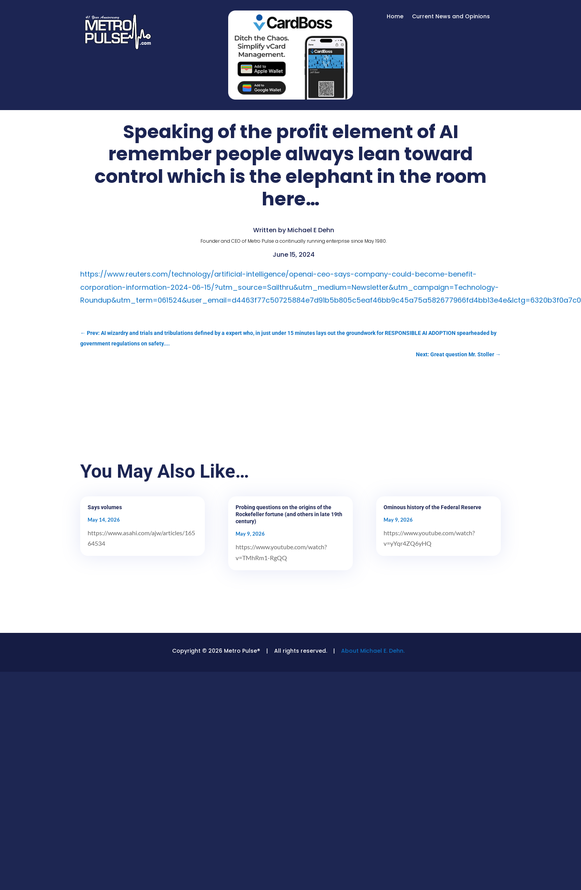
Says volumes (105, 507)
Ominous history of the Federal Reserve (432, 507)
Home (395, 17)
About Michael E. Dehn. (373, 651)
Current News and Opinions (451, 17)
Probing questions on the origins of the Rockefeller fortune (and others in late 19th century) (289, 514)
